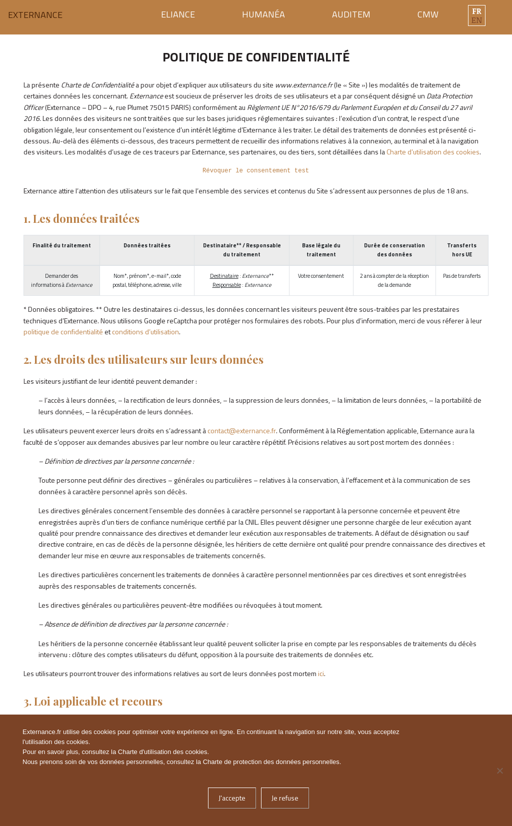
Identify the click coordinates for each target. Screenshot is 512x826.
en (477, 19)
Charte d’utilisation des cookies (433, 151)
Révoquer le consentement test (255, 170)
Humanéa (263, 14)
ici (321, 673)
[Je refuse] (499, 771)
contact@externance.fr (242, 430)
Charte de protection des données (252, 762)
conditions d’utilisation (145, 331)
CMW (428, 14)
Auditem (351, 14)
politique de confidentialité (63, 331)
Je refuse (285, 798)
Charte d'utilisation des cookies (163, 752)
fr (476, 10)
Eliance (178, 14)
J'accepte (232, 798)
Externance (35, 14)
